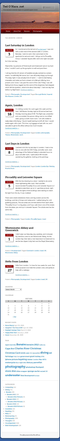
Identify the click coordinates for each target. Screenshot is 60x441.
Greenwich (30, 250)
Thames (7, 135)
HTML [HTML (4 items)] (42, 356)
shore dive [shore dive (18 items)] (10, 371)
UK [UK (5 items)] (47, 371)
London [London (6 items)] (35, 359)
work (21, 135)
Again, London (14, 105)
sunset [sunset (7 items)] (42, 371)
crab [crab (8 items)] (27, 353)
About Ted (17, 31)
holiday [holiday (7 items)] (37, 356)
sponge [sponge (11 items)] (31, 371)
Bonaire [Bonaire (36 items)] (21, 344)
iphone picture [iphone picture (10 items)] (11, 359)
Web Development (11, 425)
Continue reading (27, 90)
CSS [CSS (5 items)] (30, 353)
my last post (42, 49)
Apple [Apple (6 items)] (7, 345)
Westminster (15, 135)
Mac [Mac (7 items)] (40, 359)
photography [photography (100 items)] (15, 367)
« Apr (14, 317)
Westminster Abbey (11, 252)
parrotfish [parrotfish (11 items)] (38, 362)
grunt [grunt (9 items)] (32, 356)
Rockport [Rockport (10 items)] (40, 367)
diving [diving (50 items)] (44, 352)
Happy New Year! (11, 332)
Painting (51, 166)
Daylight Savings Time (12, 330)
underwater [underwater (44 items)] (12, 375)
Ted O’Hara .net (13, 6)
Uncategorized (25, 94)
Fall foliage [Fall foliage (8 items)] (9, 356)
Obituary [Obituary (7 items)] (30, 363)
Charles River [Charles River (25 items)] (22, 348)
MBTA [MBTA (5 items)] (44, 359)
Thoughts (8, 421)
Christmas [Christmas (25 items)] (35, 348)
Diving (7, 390)
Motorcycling (9, 416)
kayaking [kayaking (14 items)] (22, 359)
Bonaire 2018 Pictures (15, 406)
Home (8, 31)
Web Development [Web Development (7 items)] (28, 376)
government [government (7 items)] (25, 356)
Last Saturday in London (19, 45)
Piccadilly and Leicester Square (23, 177)
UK (21, 96)
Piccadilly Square (36, 219)
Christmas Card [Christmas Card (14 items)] (12, 353)
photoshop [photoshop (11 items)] (30, 367)
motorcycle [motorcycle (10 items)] (10, 362)
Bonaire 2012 (11, 394)
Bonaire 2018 (11, 404)
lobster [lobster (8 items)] (30, 359)
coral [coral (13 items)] (22, 353)
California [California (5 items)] (42, 345)
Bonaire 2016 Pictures (15, 401)
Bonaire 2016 (11, 399)
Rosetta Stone (9, 168)
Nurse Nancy (9, 325)
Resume (27, 31)
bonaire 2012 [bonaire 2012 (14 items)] (32, 345)
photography (45, 133)
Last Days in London (17, 143)
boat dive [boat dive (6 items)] (13, 345)
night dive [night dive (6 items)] (22, 362)
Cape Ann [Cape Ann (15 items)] (9, 348)
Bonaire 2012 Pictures (15, 397)
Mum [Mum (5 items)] (17, 362)
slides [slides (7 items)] (18, 371)
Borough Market (41, 94)
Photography (37, 31)
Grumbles (8, 409)
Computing (9, 387)
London (16, 96)
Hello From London (16, 261)
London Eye (45, 166)
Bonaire (8, 392)
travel (44, 219)
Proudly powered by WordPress (30, 435)
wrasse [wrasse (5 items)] (37, 375)
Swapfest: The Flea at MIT (14, 328)
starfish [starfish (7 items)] (37, 371)
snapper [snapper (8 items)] (24, 371)
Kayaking (8, 411)
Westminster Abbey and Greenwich (19, 229)
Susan (7, 335)
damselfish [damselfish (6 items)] (36, 353)
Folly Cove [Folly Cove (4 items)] (17, 356)
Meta (7, 413)
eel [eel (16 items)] (50, 353)
